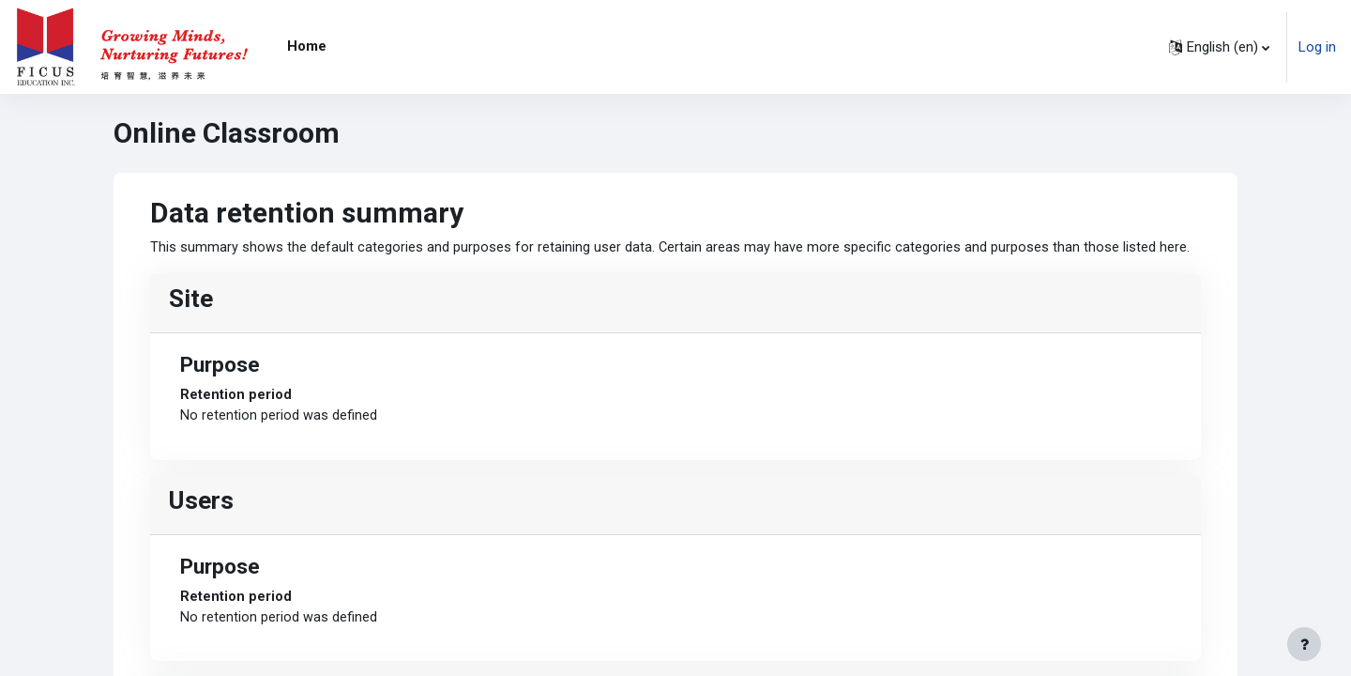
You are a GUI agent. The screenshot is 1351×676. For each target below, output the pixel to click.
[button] (1219, 47)
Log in (1317, 46)
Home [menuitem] (306, 46)
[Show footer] (1304, 644)
